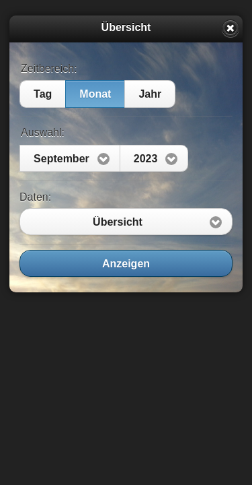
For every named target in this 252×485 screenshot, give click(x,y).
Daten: (35, 197)
